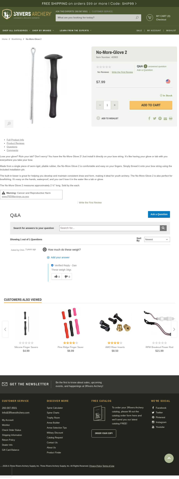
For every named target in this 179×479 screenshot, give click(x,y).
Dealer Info (7, 445)
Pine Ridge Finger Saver (71, 347)
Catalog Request (55, 437)
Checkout (161, 19)
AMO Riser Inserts (115, 347)
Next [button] (174, 329)
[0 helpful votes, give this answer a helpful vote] (57, 276)
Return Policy (8, 440)
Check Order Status (11, 430)
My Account (154, 30)
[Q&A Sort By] (157, 239)
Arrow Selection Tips (57, 427)
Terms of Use (108, 466)
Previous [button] (5, 329)
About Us (51, 447)
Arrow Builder (53, 422)
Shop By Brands (43, 30)
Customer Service (102, 11)
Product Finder (54, 452)
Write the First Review (122, 72)
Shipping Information (12, 435)
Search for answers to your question (34, 228)
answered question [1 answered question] (157, 66)
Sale (139, 30)
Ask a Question (145, 70)
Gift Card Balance (10, 450)
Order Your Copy (104, 433)
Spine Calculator (55, 408)
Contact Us (52, 442)
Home (5, 39)
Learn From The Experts (76, 30)
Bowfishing (17, 39)
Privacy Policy (95, 466)
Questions (12, 146)
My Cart (163, 16)
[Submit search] (163, 228)
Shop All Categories (16, 30)
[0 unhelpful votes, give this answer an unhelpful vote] (67, 276)
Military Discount (55, 432)
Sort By (139, 239)
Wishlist (171, 30)
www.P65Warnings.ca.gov (15, 196)
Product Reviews (15, 143)
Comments (12, 150)
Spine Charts (53, 412)
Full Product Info (15, 139)
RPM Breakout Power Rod (159, 347)
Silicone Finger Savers (26, 347)
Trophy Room (53, 417)
